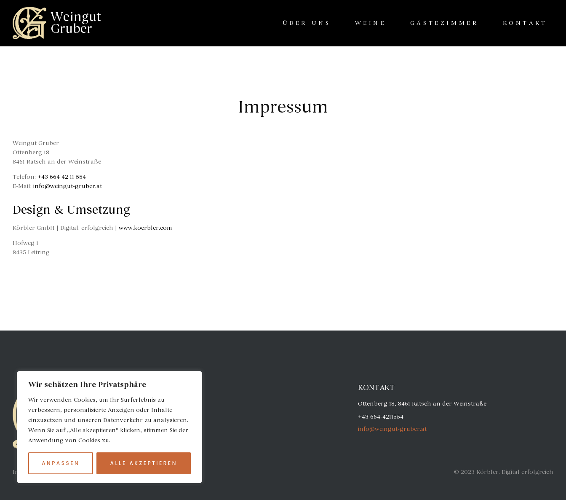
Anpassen (61, 463)
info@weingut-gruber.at (67, 186)
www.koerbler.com (145, 227)
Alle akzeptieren (143, 463)
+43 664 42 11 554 (61, 176)
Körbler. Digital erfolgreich (514, 472)
